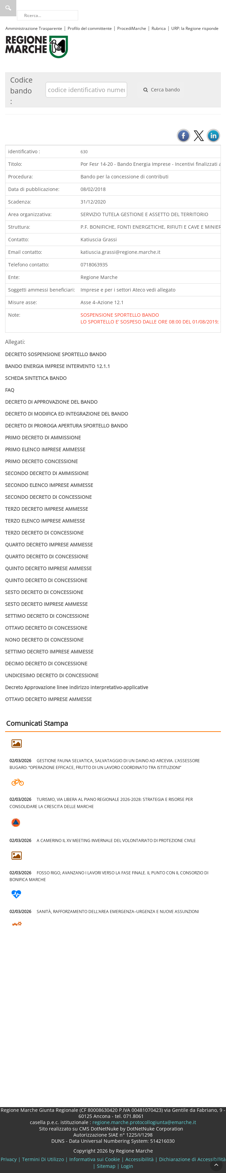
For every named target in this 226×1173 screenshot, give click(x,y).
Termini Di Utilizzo (43, 1159)
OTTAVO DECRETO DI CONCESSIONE (46, 628)
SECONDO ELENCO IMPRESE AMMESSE (49, 485)
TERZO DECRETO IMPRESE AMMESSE (46, 509)
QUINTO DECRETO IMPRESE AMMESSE (48, 568)
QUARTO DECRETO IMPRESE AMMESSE (49, 544)
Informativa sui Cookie (94, 1159)
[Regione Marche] (36, 46)
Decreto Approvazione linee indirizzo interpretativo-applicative (76, 687)
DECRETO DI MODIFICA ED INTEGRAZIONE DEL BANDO (66, 413)
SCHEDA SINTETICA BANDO (36, 378)
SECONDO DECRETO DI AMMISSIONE (47, 473)
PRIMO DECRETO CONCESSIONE (41, 461)
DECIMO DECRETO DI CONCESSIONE (46, 663)
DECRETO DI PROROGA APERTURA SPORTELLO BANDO (66, 425)
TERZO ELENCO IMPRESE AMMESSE (45, 521)
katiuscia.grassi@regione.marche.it (120, 252)
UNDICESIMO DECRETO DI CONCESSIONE (52, 675)
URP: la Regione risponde (195, 28)
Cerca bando (161, 89)
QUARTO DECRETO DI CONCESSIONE (46, 556)
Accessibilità (139, 1159)
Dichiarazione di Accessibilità (192, 1159)
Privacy (9, 1159)
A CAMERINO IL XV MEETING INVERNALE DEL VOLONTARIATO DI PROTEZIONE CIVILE (103, 840)
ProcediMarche (131, 28)
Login (127, 1166)
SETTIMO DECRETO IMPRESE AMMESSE (49, 651)
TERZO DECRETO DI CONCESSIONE (44, 532)
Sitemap (106, 1166)
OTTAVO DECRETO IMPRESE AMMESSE (48, 699)
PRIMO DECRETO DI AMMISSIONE (43, 437)
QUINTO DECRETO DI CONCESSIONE (46, 580)
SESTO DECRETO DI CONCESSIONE (44, 592)
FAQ (9, 390)
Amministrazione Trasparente (33, 28)
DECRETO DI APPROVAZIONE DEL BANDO (51, 402)
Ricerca (8, 8)
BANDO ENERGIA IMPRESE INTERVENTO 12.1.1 (57, 366)
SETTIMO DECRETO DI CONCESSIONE (47, 616)
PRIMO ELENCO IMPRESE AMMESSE (45, 449)
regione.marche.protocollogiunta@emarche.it (143, 1122)
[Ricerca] (47, 15)
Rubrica (159, 28)
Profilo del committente (90, 28)
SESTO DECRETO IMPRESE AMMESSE (46, 604)
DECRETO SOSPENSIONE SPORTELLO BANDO (55, 354)
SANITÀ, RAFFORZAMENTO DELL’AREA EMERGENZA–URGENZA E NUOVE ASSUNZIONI (104, 911)
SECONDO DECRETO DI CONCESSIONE (48, 497)
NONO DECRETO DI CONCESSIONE (44, 639)
